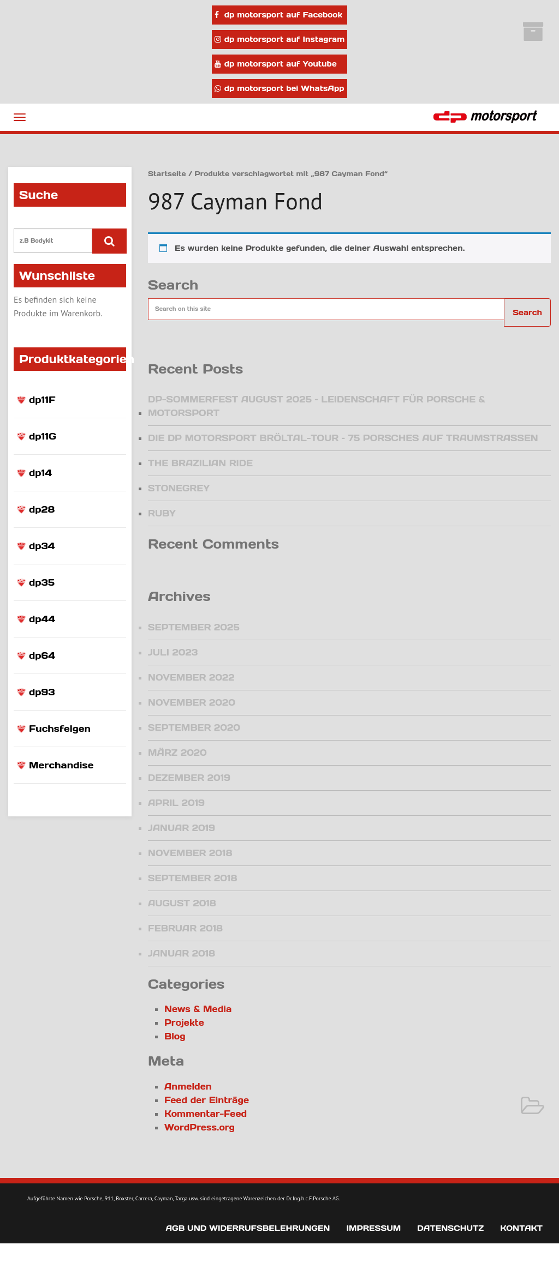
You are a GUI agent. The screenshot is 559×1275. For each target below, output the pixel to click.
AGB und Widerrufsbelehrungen (247, 1228)
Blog (175, 1036)
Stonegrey (179, 488)
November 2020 (191, 702)
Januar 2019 (181, 827)
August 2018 (182, 903)
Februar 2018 (185, 928)
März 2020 (177, 752)
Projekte (184, 1022)
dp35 (42, 582)
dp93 (42, 692)
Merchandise (61, 765)
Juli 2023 (173, 652)
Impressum (373, 1228)
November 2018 (190, 852)
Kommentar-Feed (205, 1113)
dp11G (42, 436)
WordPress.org (199, 1127)
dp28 (42, 509)
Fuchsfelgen (60, 729)
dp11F (42, 400)
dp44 (42, 619)
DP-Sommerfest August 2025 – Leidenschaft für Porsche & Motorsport (316, 406)
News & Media (197, 1008)
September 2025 (194, 627)
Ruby (162, 513)
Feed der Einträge (206, 1099)
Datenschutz (450, 1228)
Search (527, 312)
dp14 (40, 473)
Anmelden (188, 1086)
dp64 (42, 655)
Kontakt (521, 1228)
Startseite (167, 173)
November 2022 (191, 677)
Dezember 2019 (189, 777)
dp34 (42, 546)
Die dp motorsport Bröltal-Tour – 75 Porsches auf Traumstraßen (343, 437)
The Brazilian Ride (200, 463)
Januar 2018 (181, 953)
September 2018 (192, 878)
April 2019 (176, 802)
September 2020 (194, 727)
